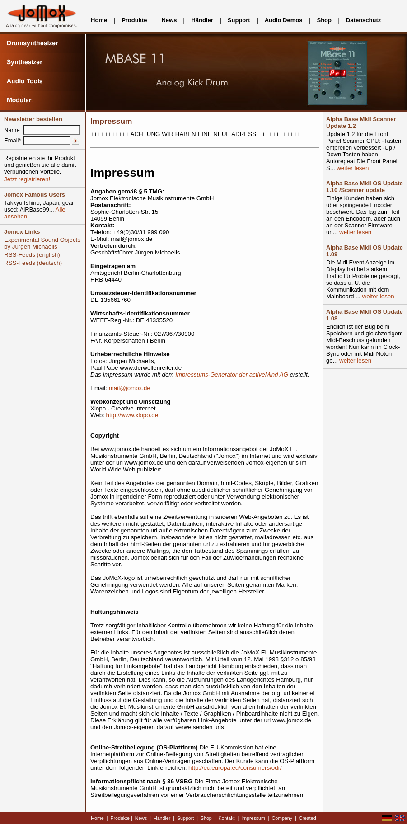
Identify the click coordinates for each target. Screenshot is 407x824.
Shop (324, 20)
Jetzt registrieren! (27, 179)
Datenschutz (363, 20)
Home (99, 20)
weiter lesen (352, 168)
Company (282, 818)
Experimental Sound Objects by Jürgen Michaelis (42, 243)
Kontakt (226, 818)
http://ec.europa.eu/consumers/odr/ (235, 767)
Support (239, 20)
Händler (202, 20)
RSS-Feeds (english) (32, 254)
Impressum (253, 818)
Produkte (134, 20)
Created (307, 818)
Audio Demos (284, 20)
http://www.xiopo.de (132, 415)
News (169, 20)
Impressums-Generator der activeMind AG (231, 374)
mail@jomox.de (129, 388)
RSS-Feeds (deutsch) (33, 262)
